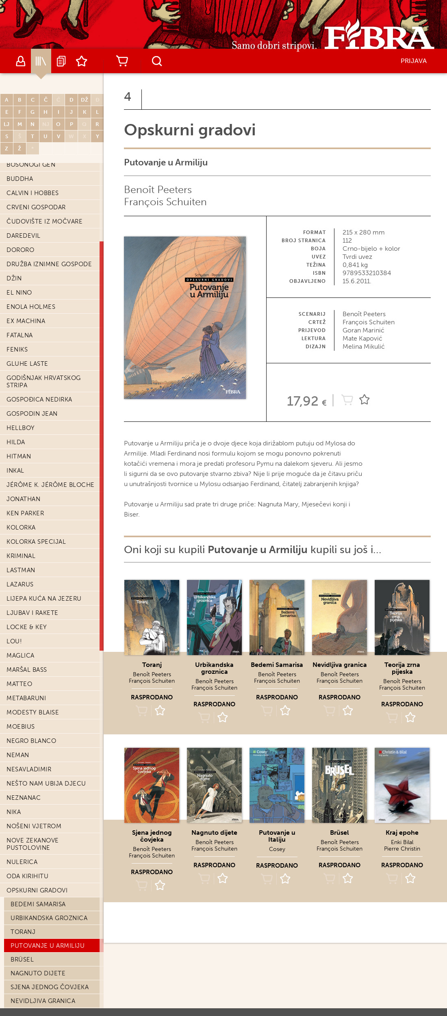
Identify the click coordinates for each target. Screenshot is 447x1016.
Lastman (21, 570)
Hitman (19, 456)
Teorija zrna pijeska (402, 668)
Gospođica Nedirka (39, 399)
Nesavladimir (29, 769)
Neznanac (24, 797)
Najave (61, 61)
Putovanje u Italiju (277, 836)
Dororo (20, 250)
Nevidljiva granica (43, 1001)
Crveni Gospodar (36, 207)
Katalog (41, 61)
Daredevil (24, 235)
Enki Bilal (402, 842)
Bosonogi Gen (31, 164)
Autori (21, 61)
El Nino (19, 292)
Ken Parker (25, 513)
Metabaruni (26, 698)
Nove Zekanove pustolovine (33, 844)
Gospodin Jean (32, 413)
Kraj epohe (402, 832)
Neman (18, 755)
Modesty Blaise (33, 712)
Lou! (14, 641)
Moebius (21, 726)
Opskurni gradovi (37, 890)
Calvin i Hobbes (33, 193)
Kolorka (21, 527)
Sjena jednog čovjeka (50, 987)
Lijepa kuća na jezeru (44, 598)
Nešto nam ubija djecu (46, 783)
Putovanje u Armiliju (48, 945)
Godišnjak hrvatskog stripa (44, 381)
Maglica (21, 655)
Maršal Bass (27, 669)
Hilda (16, 442)
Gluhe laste (27, 363)
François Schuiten (165, 201)
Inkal (15, 470)
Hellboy (21, 428)
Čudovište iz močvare (44, 221)
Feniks (17, 349)
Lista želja (82, 61)
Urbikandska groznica (49, 918)
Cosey (277, 849)
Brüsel (22, 959)
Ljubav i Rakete (33, 613)
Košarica (121, 61)
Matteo (19, 684)
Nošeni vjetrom (34, 826)
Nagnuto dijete (38, 973)
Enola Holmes (31, 306)
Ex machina (26, 321)
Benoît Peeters (158, 189)
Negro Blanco (31, 741)
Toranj (23, 932)
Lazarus (20, 584)
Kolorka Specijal (36, 541)
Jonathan (23, 499)
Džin (14, 278)
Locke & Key (27, 627)
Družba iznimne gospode (49, 264)
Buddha (20, 178)
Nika (14, 812)
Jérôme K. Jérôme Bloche (51, 484)
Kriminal (21, 556)
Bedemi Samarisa (38, 904)
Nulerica (22, 862)
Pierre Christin (402, 848)
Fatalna (20, 335)
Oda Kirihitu (27, 876)
